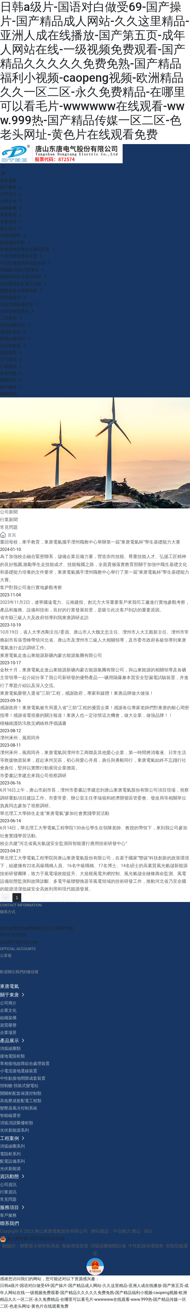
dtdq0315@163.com (19, 942)
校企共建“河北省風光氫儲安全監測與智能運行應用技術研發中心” (63, 843)
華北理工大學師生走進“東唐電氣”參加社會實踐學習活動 (54, 813)
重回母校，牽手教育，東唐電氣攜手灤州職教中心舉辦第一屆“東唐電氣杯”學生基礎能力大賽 (90, 542)
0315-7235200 (13, 935)
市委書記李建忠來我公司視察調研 (33, 775)
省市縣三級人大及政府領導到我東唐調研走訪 (44, 617)
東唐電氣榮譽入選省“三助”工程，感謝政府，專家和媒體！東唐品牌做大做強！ (77, 693)
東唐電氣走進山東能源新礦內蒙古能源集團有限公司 (51, 655)
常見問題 (11, 527)
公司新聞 (9, 512)
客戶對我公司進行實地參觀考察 (31, 587)
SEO (148, 1231)
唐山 (136, 1231)
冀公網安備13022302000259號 (32, 1238)
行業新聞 (9, 519)
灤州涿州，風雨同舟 (20, 737)
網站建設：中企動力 (111, 1231)
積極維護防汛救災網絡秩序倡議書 (33, 723)
